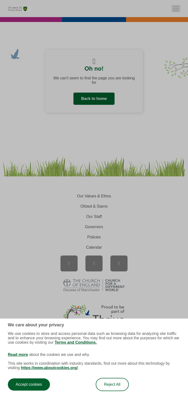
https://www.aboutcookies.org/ (49, 368)
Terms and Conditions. (76, 342)
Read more (18, 354)
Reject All (112, 384)
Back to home (94, 98)
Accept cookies (29, 384)
